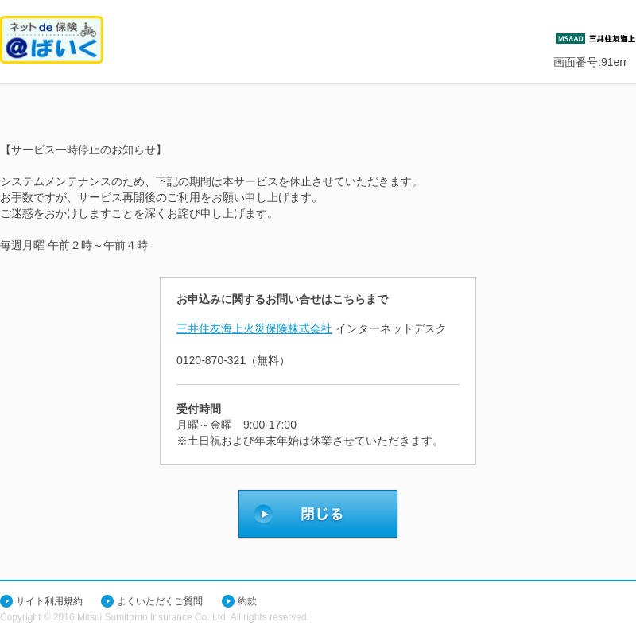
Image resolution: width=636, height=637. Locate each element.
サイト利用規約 (49, 601)
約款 (247, 601)
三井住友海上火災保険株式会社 (254, 328)
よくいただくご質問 (160, 601)
